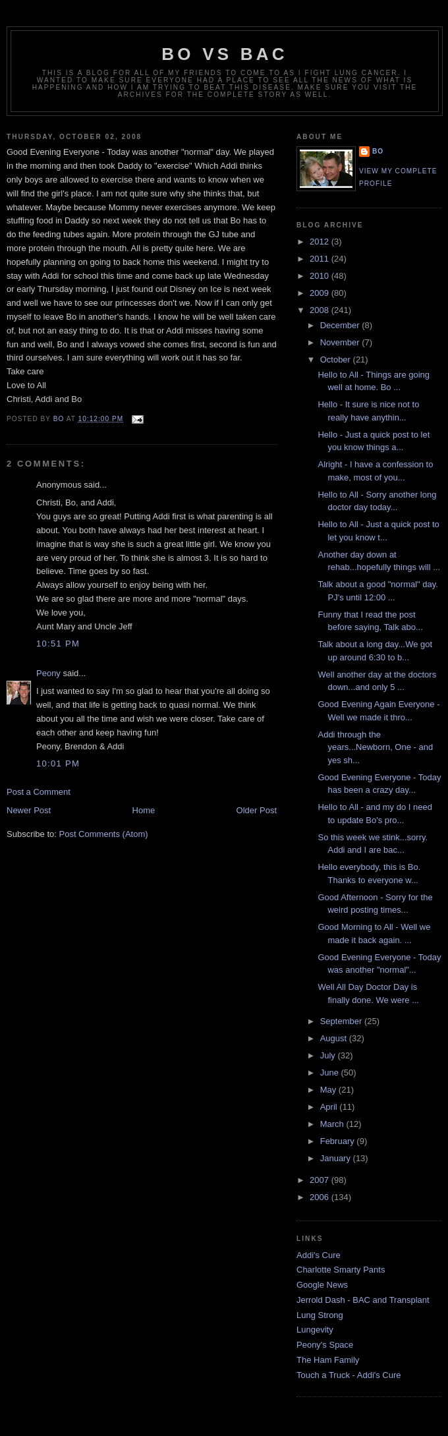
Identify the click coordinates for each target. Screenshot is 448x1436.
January (336, 1158)
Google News (322, 1285)
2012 (320, 241)
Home (143, 810)
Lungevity (314, 1330)
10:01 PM (58, 763)
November (341, 342)
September (342, 1021)
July (329, 1055)
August (334, 1038)
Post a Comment (38, 792)
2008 (320, 310)
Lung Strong (319, 1315)
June (330, 1072)
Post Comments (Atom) (103, 834)
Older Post (257, 810)
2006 (320, 1197)
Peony (48, 673)
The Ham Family (327, 1360)
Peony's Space (324, 1345)
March (333, 1124)
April (330, 1107)
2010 (320, 276)
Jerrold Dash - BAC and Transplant (363, 1300)
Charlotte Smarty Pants (340, 1270)
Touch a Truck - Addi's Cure (348, 1375)
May (329, 1090)
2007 (320, 1180)
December (341, 325)
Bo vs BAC (224, 54)
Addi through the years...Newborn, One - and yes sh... (375, 747)
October (336, 359)
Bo (377, 151)
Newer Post (29, 810)
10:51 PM (58, 643)
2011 (320, 259)
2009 (320, 293)
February (338, 1141)
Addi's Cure (318, 1255)
